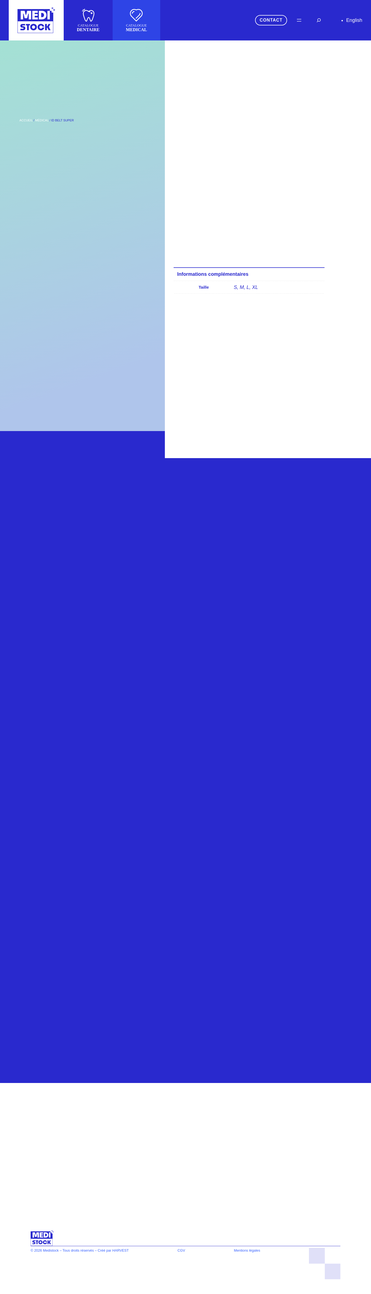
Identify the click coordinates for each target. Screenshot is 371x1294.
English (354, 20)
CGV (181, 1250)
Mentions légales (247, 1250)
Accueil (26, 120)
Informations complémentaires (213, 274)
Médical (42, 120)
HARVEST (120, 1250)
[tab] (252, 274)
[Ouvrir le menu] (299, 20)
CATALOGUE (88, 28)
